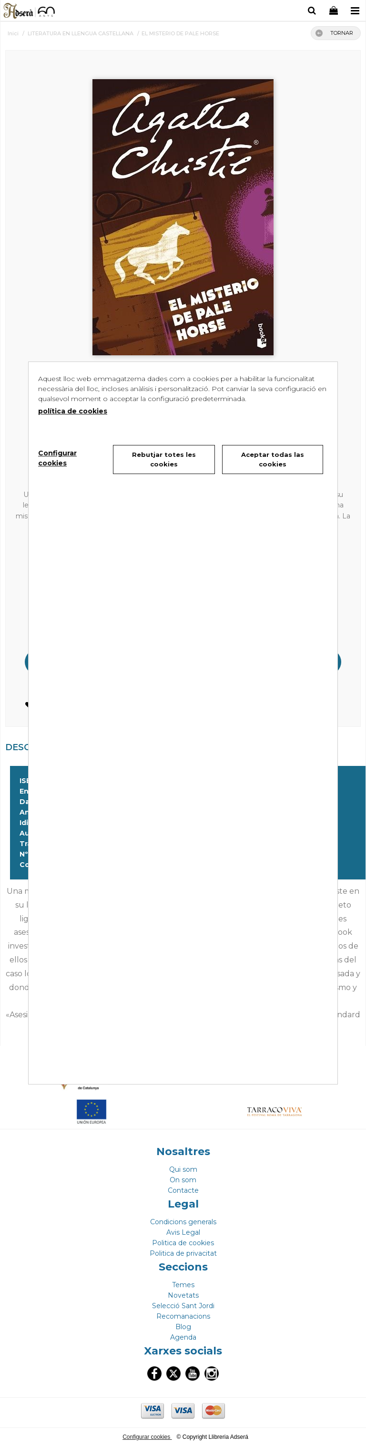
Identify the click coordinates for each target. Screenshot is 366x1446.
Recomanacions (183, 1316)
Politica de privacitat (183, 1253)
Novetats (183, 1295)
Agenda (183, 1337)
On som (183, 1180)
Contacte (183, 1190)
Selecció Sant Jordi (183, 1305)
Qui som (183, 1169)
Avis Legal (183, 1232)
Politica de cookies (183, 1243)
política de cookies (72, 411)
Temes (183, 1285)
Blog (183, 1326)
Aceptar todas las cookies (272, 459)
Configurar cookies (147, 1437)
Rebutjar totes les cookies (164, 459)
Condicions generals (183, 1222)
